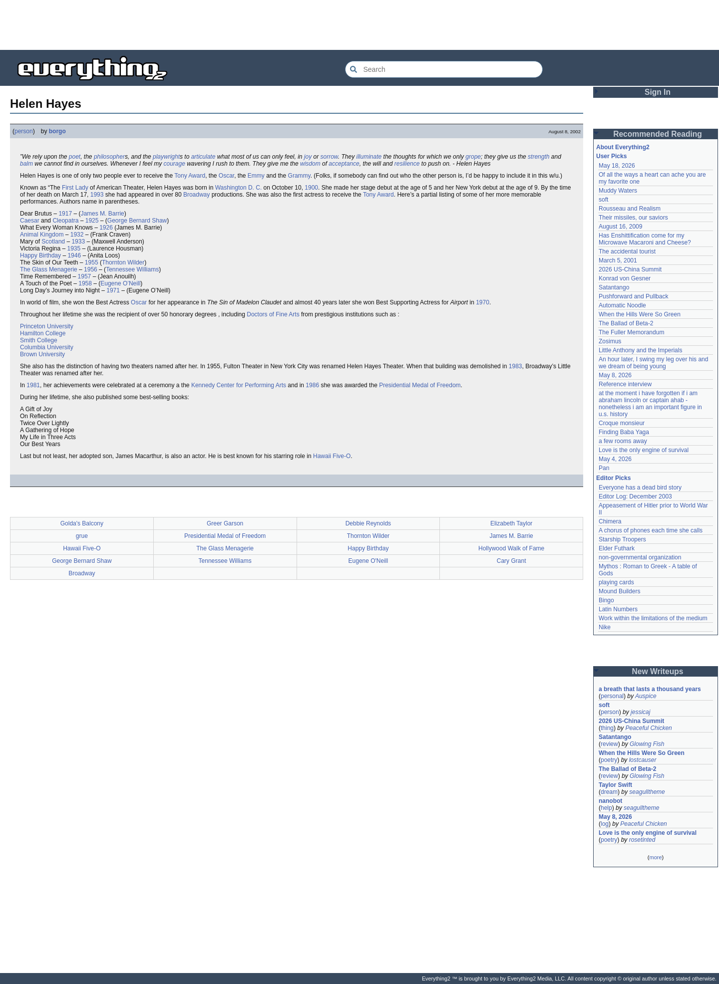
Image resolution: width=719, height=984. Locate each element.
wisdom (310, 163)
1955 (91, 262)
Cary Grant (511, 560)
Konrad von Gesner (625, 278)
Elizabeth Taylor (511, 523)
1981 (33, 385)
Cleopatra (65, 220)
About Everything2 (623, 147)
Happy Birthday (40, 255)
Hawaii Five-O (332, 456)
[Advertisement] (359, 24)
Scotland (53, 241)
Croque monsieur (622, 423)
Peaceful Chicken (648, 728)
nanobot (610, 800)
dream (609, 791)
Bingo (606, 600)
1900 (311, 187)
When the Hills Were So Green (640, 314)
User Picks (611, 156)
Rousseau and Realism (630, 208)
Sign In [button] (658, 92)
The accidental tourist (627, 251)
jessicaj (640, 712)
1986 (312, 385)
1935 (74, 248)
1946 (74, 255)
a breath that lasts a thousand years (650, 689)
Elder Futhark (617, 548)
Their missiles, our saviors (633, 217)
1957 (84, 276)
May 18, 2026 (617, 165)
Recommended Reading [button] (657, 134)
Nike (605, 627)
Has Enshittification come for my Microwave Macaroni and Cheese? (645, 239)
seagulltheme (647, 791)
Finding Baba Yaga (624, 432)
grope (473, 156)
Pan (604, 468)
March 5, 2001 (618, 260)
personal (612, 696)
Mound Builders (619, 591)
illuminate (369, 156)
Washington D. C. (238, 187)
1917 (65, 213)
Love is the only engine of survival (644, 450)
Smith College (38, 340)
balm (26, 163)
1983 (515, 366)
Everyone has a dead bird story (640, 487)
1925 (92, 220)
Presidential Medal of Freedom (419, 385)
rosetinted (642, 839)
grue (82, 535)
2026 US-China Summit (630, 269)
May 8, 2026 (615, 375)
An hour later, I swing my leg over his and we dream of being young (653, 363)
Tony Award (189, 175)
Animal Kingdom (41, 234)
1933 (78, 241)
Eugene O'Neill (368, 560)
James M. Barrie (102, 213)
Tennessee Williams (132, 269)
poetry (609, 759)
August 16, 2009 (620, 226)
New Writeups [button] (658, 671)
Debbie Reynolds (368, 523)
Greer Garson (225, 523)
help (606, 807)
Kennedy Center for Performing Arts (238, 385)
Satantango (614, 287)
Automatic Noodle (622, 305)
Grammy (299, 175)
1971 (113, 290)
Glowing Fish (647, 743)
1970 (482, 302)
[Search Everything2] (444, 69)
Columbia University (46, 347)
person (23, 131)
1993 (97, 194)
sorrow (329, 156)
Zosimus (610, 341)
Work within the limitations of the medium (653, 618)
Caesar (29, 220)
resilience (407, 163)
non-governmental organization (640, 557)
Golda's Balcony (81, 523)
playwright (166, 156)
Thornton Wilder (123, 262)
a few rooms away (623, 441)
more (655, 857)
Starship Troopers (622, 539)
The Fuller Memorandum (631, 332)
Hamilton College (42, 333)
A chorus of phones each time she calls (651, 530)
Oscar (226, 175)
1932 (77, 234)
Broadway (196, 194)
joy (308, 156)
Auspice (646, 696)
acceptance (344, 163)
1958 (85, 283)
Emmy (256, 175)
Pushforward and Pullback (633, 296)
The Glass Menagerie (48, 269)
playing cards (616, 582)
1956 (90, 269)
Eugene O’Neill (120, 283)
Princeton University (46, 326)
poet (74, 156)
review (609, 743)
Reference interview (625, 384)
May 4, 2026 (615, 459)
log (605, 823)
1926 (106, 227)
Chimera (610, 521)
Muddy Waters (618, 190)
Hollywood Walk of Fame (511, 548)
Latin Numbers (618, 609)
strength (538, 156)
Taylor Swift (615, 784)
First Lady (75, 187)
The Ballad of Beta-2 (626, 323)
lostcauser (643, 759)
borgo (57, 131)
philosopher (109, 156)
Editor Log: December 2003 (635, 496)
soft (603, 199)
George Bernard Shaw (137, 220)
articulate (203, 156)
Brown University (42, 354)
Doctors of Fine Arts (273, 314)
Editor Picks (613, 478)
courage (174, 163)
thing (607, 728)
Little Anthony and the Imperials (640, 350)
